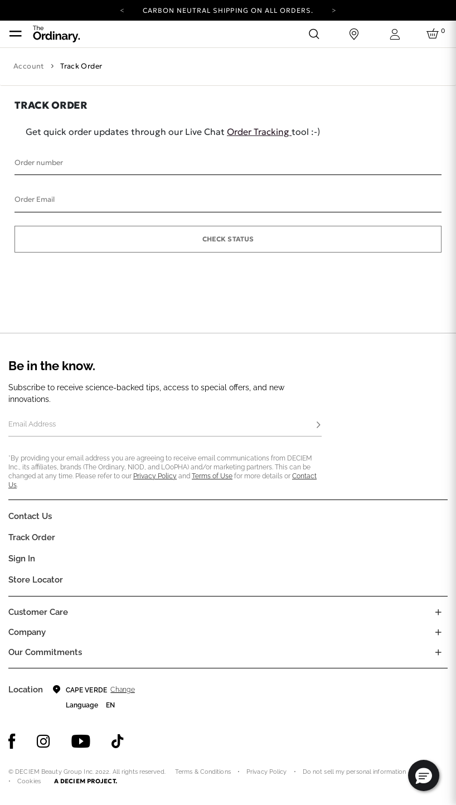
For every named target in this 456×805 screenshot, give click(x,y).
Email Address (32, 424)
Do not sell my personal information (354, 771)
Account (29, 66)
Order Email (34, 199)
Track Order (31, 537)
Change (122, 690)
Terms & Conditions (203, 771)
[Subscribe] (318, 425)
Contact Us (30, 516)
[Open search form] (313, 34)
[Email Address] (165, 425)
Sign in (21, 559)
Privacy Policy (155, 476)
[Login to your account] (394, 34)
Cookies (29, 781)
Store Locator (35, 580)
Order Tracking (259, 131)
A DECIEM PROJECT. (85, 781)
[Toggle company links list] (438, 632)
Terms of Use (212, 476)
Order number (38, 162)
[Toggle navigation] (15, 34)
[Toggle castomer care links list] (438, 612)
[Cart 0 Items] (434, 34)
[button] (423, 775)
